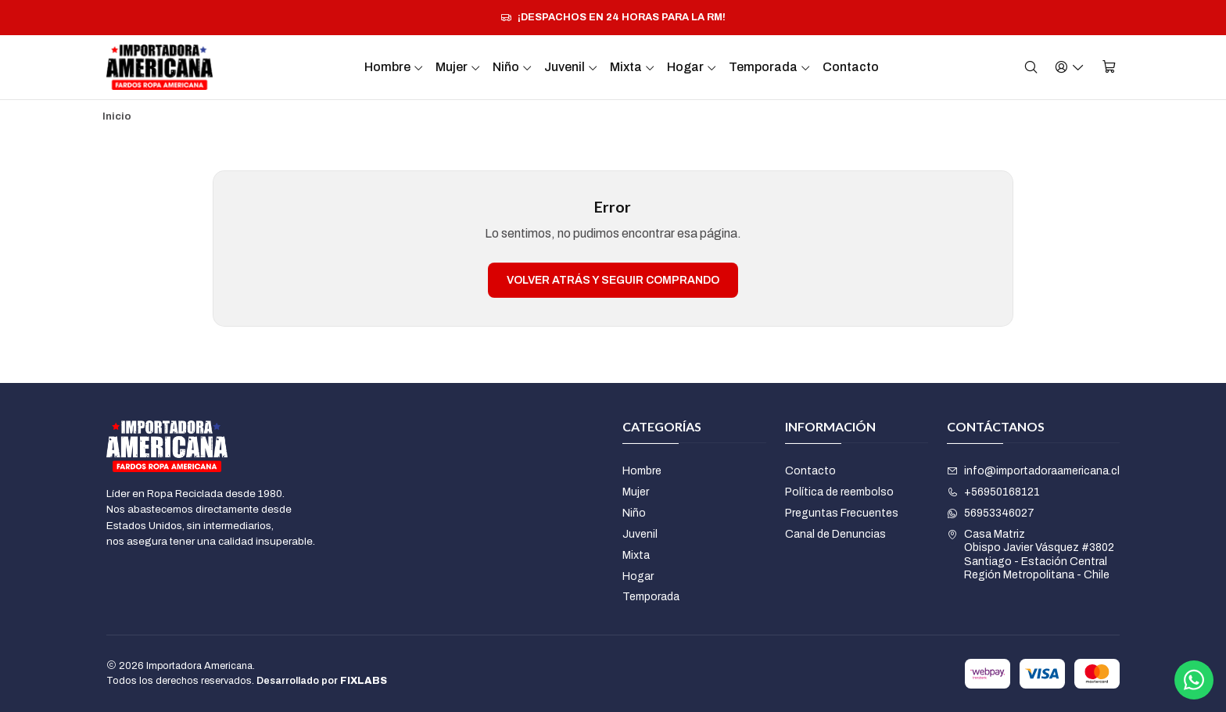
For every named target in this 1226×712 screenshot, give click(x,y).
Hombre (394, 66)
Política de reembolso (839, 492)
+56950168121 (993, 492)
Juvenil (571, 66)
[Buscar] (1030, 67)
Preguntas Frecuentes (841, 513)
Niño (512, 66)
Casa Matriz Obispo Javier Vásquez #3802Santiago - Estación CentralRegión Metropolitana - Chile (1030, 554)
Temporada (770, 66)
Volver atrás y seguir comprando (613, 280)
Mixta (632, 66)
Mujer (458, 66)
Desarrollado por (321, 680)
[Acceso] (1069, 67)
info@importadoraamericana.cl (1033, 471)
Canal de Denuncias (835, 534)
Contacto (851, 66)
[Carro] (1109, 67)
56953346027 (990, 513)
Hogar (692, 66)
